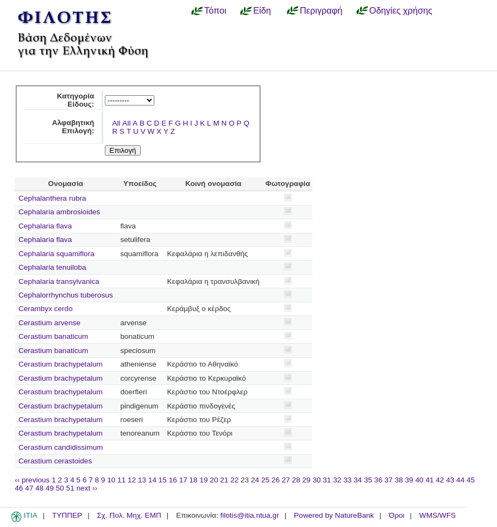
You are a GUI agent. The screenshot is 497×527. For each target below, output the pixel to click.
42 (440, 480)
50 (60, 488)
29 (307, 480)
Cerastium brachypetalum (60, 364)
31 (327, 480)
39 (409, 480)
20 (214, 480)
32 (337, 480)
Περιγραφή (321, 10)
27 (286, 480)
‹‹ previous (32, 480)
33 (347, 480)
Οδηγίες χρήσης (400, 10)
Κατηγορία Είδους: (76, 100)
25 (265, 480)
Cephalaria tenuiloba (52, 267)
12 (132, 480)
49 (50, 488)
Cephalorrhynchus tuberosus (65, 295)
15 (163, 480)
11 (121, 480)
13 (142, 480)
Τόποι (215, 10)
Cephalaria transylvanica (58, 281)
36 (378, 480)
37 (389, 480)
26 (276, 480)
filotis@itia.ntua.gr (249, 515)
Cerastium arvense (49, 323)
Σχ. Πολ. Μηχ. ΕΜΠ (129, 515)
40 (419, 480)
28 (296, 480)
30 (316, 480)
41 (429, 480)
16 (173, 480)
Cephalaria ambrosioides (59, 212)
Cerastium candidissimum (60, 447)
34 (358, 480)
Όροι (397, 515)
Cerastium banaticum (53, 336)
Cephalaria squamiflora (56, 254)
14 (152, 480)
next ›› (87, 488)
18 (194, 480)
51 (70, 488)
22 (234, 480)
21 (224, 480)
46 (19, 488)
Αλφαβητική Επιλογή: (73, 127)
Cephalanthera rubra (52, 198)
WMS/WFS (437, 515)
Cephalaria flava (45, 226)
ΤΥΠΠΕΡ (67, 515)
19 (203, 480)
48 (39, 488)
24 (255, 480)
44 (460, 480)
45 (471, 480)
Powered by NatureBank (334, 515)
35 (368, 480)
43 (450, 480)
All (116, 123)
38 (399, 480)
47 (29, 488)
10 (111, 480)
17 (183, 480)
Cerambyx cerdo (45, 309)
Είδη (262, 10)
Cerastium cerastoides (55, 461)
